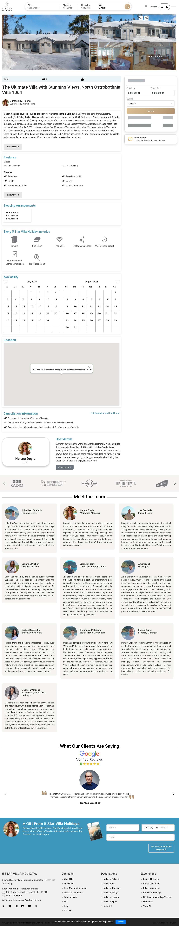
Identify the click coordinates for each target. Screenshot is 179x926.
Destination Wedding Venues (157, 895)
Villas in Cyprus (111, 895)
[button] (175, 484)
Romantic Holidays (152, 891)
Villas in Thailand (112, 886)
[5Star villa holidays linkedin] (22, 904)
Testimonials (70, 895)
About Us (68, 877)
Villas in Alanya (111, 891)
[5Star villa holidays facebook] (10, 904)
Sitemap (68, 909)
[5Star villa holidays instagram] (16, 904)
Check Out (155, 88)
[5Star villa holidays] (7, 6)
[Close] (89, 367)
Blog (66, 904)
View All (108, 904)
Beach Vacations (151, 882)
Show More (13, 146)
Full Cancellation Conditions (105, 413)
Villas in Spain (110, 900)
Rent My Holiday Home (75, 886)
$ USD (154, 6)
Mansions (148, 900)
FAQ (66, 900)
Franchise (69, 882)
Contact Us (30, 898)
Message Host (65, 467)
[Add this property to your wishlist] (141, 18)
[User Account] (164, 6)
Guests (130, 99)
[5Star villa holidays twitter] (3, 904)
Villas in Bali (110, 882)
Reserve (150, 111)
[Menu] (173, 7)
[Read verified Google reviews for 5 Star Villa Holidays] (89, 758)
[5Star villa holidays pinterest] (36, 904)
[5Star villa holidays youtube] (29, 904)
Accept (120, 922)
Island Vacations (151, 886)
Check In (131, 88)
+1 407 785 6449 (14, 894)
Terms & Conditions (73, 891)
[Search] (127, 6)
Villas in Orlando (111, 877)
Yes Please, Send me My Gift (161, 848)
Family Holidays (151, 877)
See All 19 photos (154, 56)
